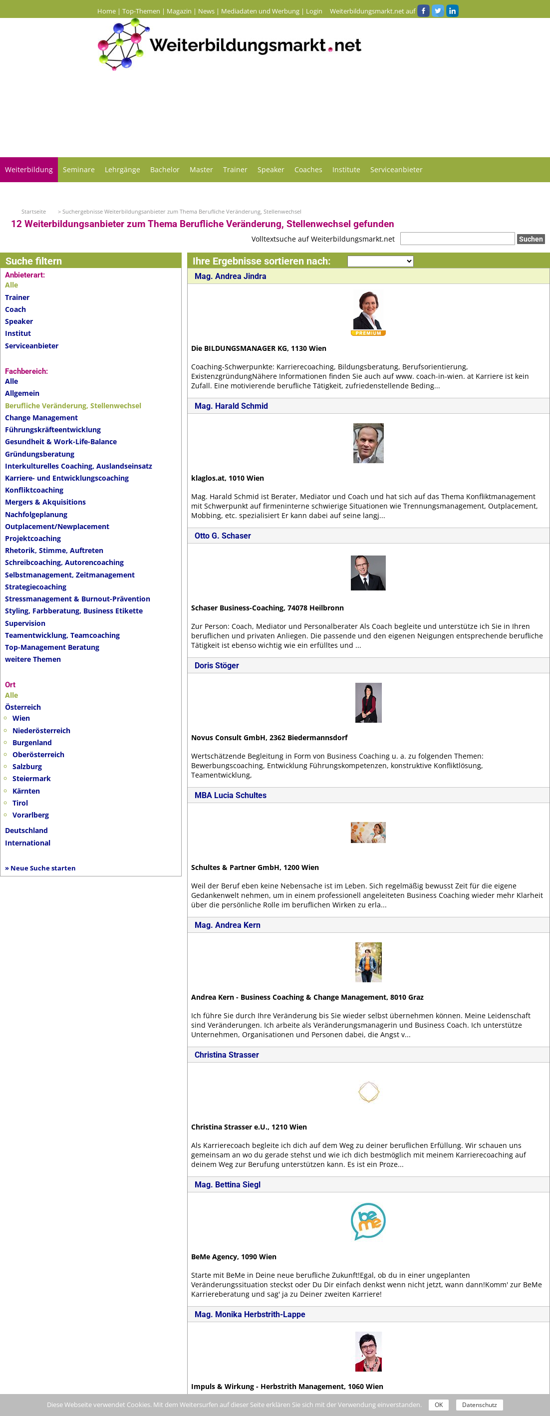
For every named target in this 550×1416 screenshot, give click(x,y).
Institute (346, 169)
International (27, 843)
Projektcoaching (33, 538)
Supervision (25, 623)
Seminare (79, 169)
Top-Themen (141, 10)
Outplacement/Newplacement (57, 526)
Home (106, 10)
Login (314, 10)
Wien (21, 718)
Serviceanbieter (396, 169)
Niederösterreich (41, 730)
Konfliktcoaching (34, 490)
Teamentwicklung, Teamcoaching (62, 635)
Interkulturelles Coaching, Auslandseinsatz (78, 466)
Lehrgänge (122, 169)
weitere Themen (33, 659)
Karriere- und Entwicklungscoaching (67, 478)
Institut (18, 333)
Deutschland (26, 830)
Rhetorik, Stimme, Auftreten (54, 550)
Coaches (308, 169)
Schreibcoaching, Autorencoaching (64, 562)
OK (439, 1405)
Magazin (179, 10)
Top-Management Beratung (52, 647)
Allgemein (22, 393)
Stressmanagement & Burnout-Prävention (77, 598)
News (206, 10)
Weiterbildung (29, 169)
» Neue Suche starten (40, 867)
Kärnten (26, 791)
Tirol (20, 803)
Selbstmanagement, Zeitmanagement (70, 574)
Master (201, 169)
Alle (11, 381)
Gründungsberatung (39, 454)
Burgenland (32, 742)
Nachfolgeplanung (36, 514)
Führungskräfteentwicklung (53, 429)
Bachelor (165, 169)
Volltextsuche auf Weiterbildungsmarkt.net (323, 239)
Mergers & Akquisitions (45, 502)
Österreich (23, 707)
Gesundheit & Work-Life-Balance (61, 441)
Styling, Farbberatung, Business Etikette (74, 610)
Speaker (271, 169)
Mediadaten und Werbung (260, 10)
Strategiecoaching (35, 586)
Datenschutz (479, 1405)
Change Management (41, 417)
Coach (15, 309)
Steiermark (31, 778)
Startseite (33, 211)
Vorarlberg (30, 815)
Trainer (235, 169)
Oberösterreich (38, 754)
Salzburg (27, 766)
